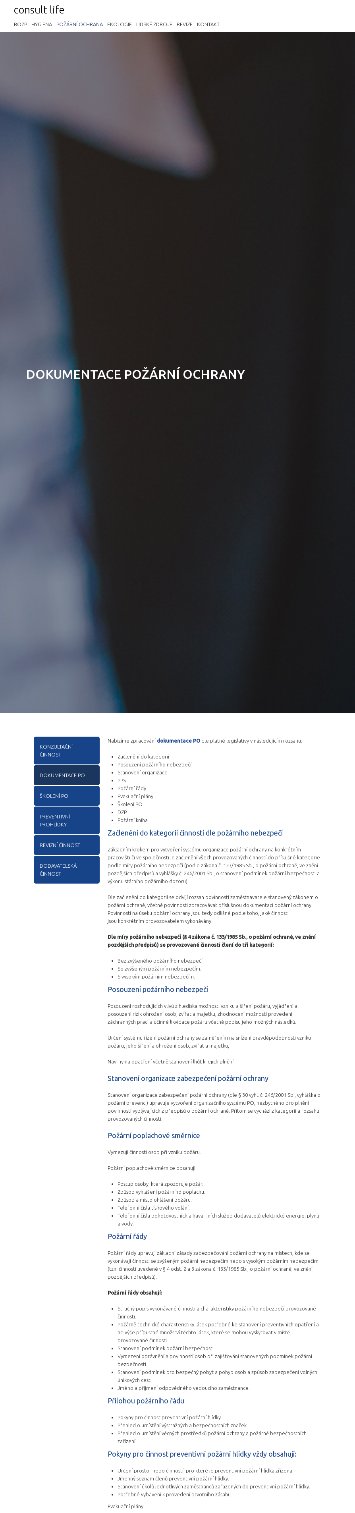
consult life (39, 9)
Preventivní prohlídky (55, 820)
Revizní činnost (60, 845)
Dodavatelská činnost (58, 869)
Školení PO (54, 796)
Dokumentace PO (62, 775)
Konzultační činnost (56, 750)
